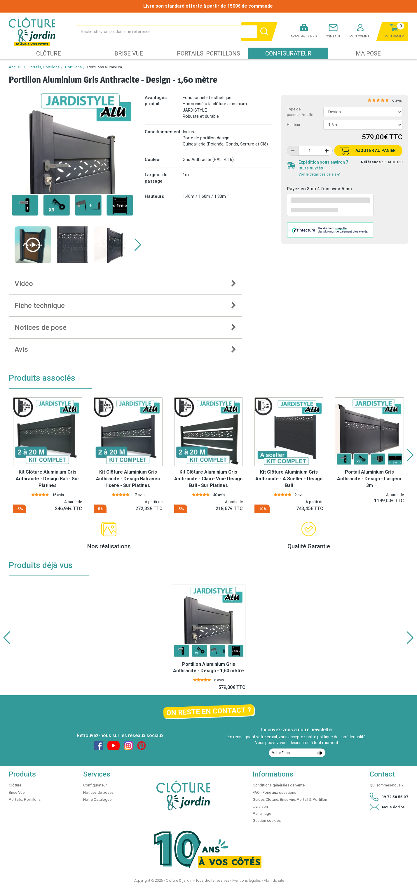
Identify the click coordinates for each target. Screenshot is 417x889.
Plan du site (274, 880)
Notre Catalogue (97, 799)
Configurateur (288, 53)
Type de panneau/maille (300, 112)
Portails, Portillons (208, 53)
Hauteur (293, 124)
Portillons (73, 67)
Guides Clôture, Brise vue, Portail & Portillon (290, 799)
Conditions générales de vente (279, 785)
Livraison (260, 806)
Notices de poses (98, 792)
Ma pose (368, 53)
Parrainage (262, 813)
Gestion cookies (267, 820)
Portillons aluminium (104, 67)
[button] (138, 244)
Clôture (48, 53)
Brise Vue (128, 53)
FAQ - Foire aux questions (274, 792)
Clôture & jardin (179, 880)
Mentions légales (246, 880)
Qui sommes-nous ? (387, 785)
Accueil (15, 67)
